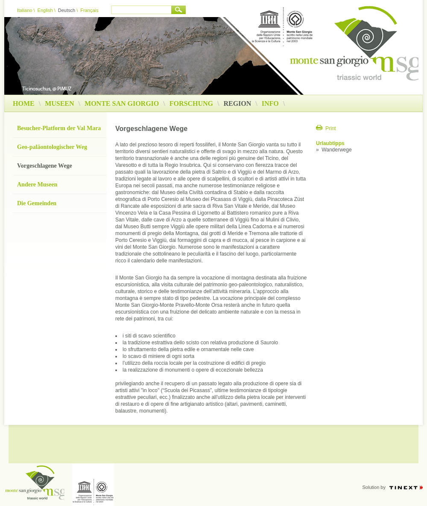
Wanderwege (336, 150)
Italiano (24, 10)
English (45, 10)
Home (24, 103)
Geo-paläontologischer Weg (52, 147)
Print (330, 128)
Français (89, 10)
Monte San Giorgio (122, 103)
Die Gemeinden (36, 203)
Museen (59, 103)
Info (270, 103)
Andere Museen (37, 184)
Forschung (191, 103)
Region (240, 103)
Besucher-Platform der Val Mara (59, 128)
